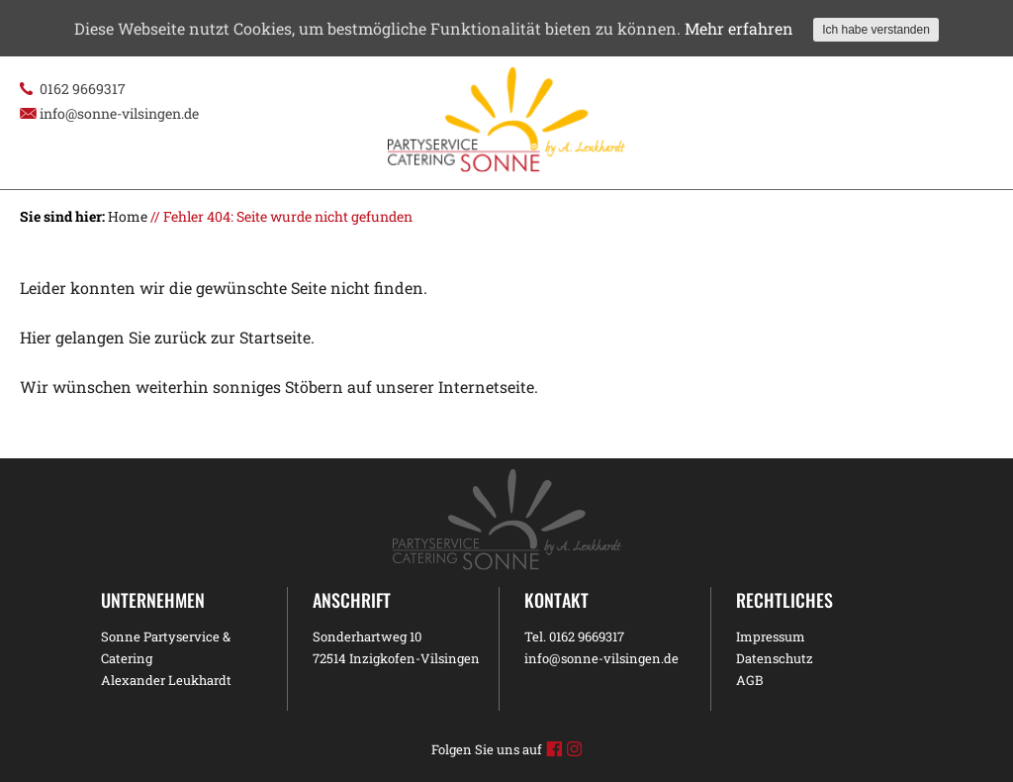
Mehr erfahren (739, 28)
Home (127, 216)
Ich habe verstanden (876, 30)
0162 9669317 (83, 88)
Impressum (770, 636)
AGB (749, 680)
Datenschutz (774, 658)
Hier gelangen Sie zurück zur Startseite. (167, 337)
